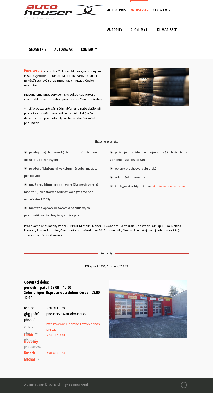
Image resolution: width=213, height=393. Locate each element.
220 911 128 (55, 308)
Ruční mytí (140, 29)
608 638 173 (55, 352)
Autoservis (116, 10)
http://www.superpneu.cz (170, 186)
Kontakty (89, 49)
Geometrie (37, 49)
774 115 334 (55, 335)
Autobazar (63, 49)
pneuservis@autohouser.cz (66, 314)
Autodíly (114, 29)
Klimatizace (167, 29)
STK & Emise (162, 10)
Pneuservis (139, 10)
